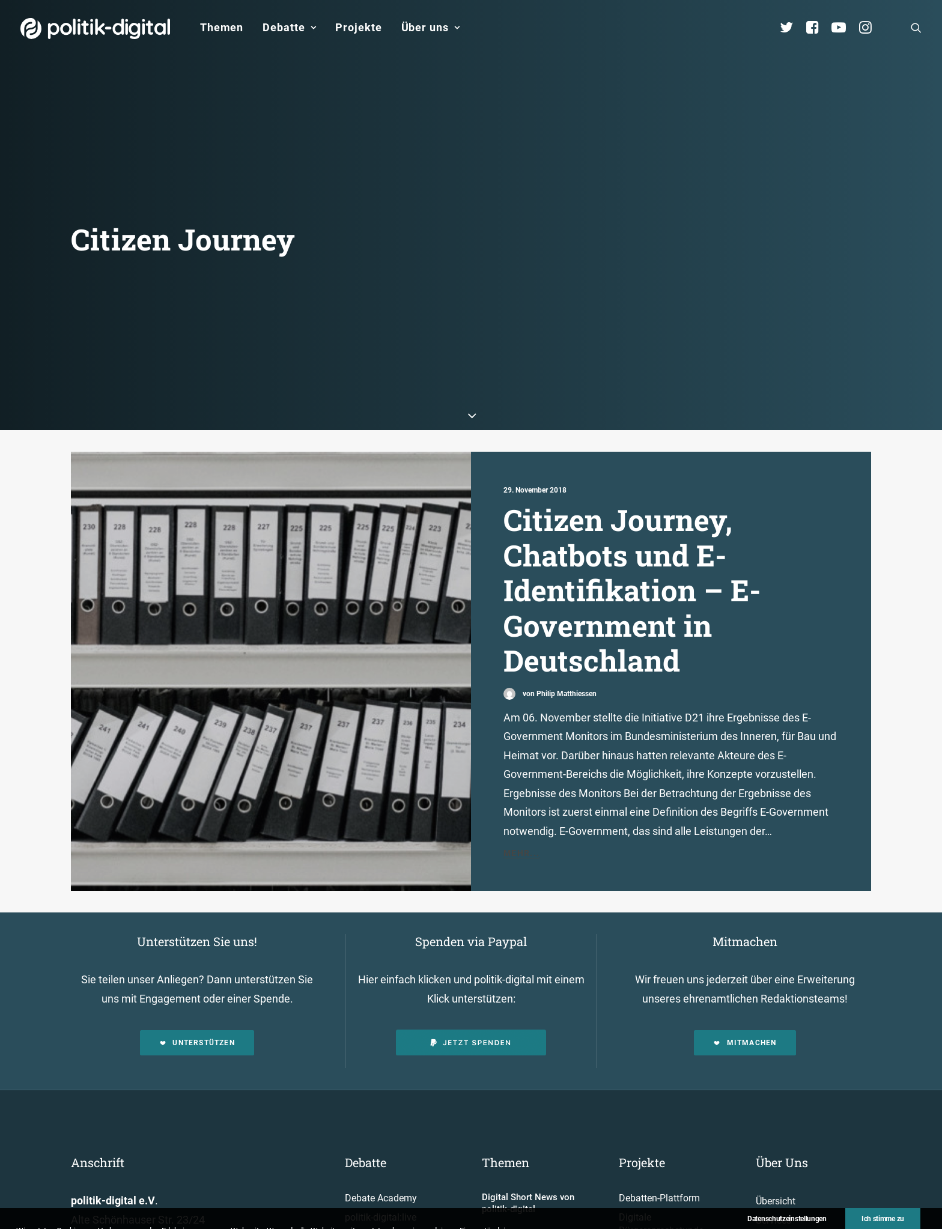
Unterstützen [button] (197, 983)
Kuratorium (779, 1217)
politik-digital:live (380, 1158)
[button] (916, 28)
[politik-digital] (95, 28)
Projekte (358, 27)
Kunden (635, 1209)
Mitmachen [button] (744, 983)
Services (773, 1161)
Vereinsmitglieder (792, 1198)
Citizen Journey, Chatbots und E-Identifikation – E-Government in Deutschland (632, 530)
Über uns (430, 27)
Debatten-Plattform (659, 1138)
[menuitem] (222, 28)
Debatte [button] (289, 27)
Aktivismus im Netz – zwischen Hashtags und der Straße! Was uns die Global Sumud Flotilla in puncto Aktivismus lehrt (537, 1197)
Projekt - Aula (647, 1190)
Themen (221, 27)
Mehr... (521, 793)
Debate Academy (381, 1138)
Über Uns (782, 1103)
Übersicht (775, 1141)
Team (768, 1179)
